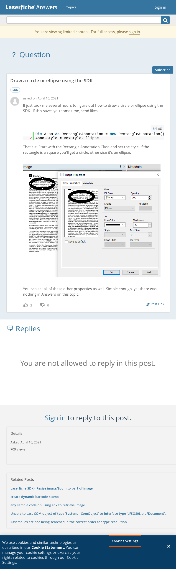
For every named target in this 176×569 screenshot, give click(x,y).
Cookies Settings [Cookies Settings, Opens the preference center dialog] (125, 543)
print (160, 128)
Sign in (160, 7)
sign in (134, 31)
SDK (15, 90)
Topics (71, 7)
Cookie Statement (47, 549)
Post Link (157, 304)
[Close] (169, 548)
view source (155, 128)
